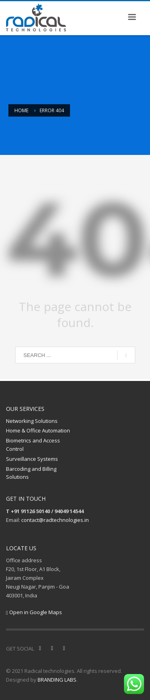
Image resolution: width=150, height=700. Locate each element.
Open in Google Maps (34, 612)
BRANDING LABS (57, 679)
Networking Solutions (32, 420)
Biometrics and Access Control (33, 444)
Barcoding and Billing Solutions (31, 473)
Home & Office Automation (38, 430)
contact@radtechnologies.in (55, 520)
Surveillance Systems (32, 458)
